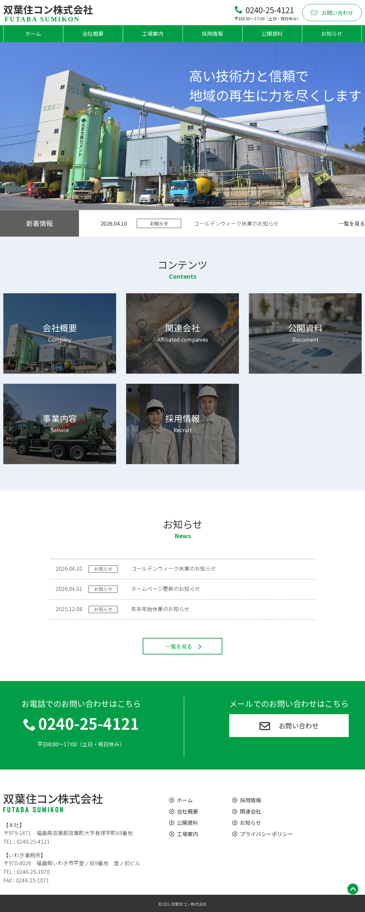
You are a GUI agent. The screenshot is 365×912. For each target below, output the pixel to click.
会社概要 (93, 33)
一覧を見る (351, 223)
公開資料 (272, 33)
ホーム (33, 33)
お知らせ (331, 33)
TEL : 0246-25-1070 (26, 872)
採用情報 (212, 33)
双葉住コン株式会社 (48, 13)
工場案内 (152, 33)
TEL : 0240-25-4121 (26, 841)
